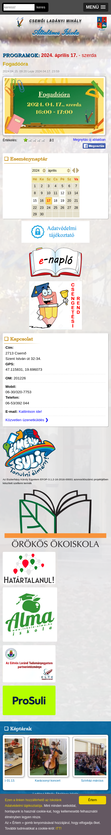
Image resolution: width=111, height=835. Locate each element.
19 (62, 201)
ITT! (58, 828)
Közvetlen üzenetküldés (26, 420)
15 (34, 201)
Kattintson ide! (30, 411)
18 (55, 201)
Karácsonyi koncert (51, 778)
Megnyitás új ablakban (89, 140)
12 (62, 193)
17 (48, 201)
